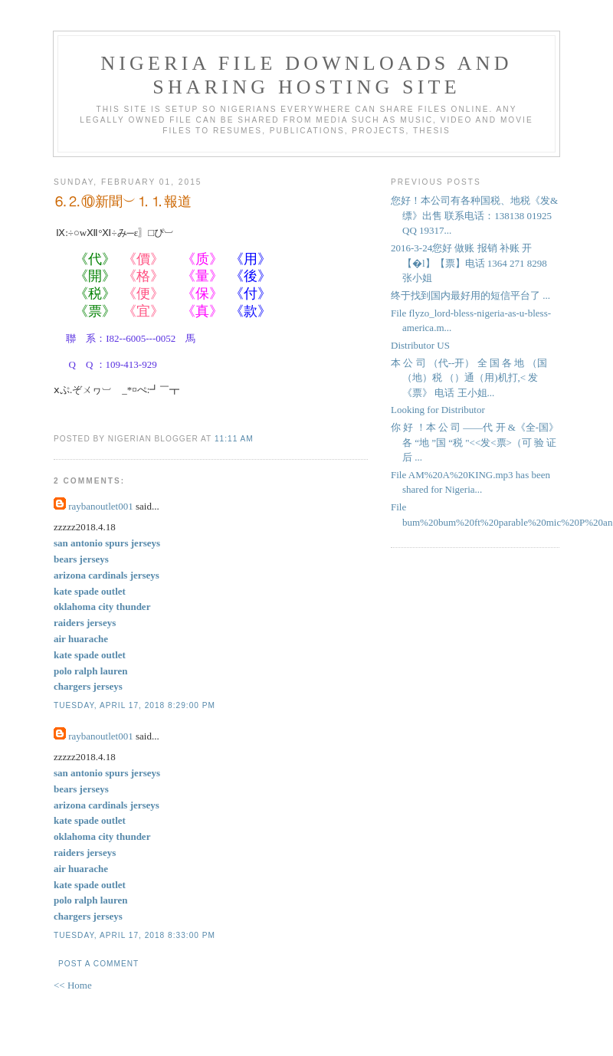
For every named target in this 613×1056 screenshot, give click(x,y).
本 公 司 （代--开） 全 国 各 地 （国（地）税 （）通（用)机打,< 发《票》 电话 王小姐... (469, 377)
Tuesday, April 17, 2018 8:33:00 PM (134, 935)
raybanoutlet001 (100, 506)
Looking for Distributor (438, 409)
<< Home (73, 985)
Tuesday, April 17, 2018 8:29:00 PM (134, 705)
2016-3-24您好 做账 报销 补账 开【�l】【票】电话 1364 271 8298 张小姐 (469, 263)
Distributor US (420, 345)
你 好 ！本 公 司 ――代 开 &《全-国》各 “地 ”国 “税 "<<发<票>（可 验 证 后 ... (475, 442)
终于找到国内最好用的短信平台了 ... (470, 295)
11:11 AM (234, 439)
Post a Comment (98, 963)
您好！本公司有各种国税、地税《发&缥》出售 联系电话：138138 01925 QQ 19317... (474, 215)
